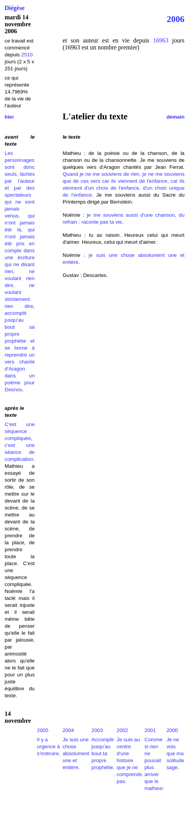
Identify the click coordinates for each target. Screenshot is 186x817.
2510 (27, 55)
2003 (97, 730)
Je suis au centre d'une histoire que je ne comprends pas (129, 760)
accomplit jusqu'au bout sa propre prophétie (20, 327)
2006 (175, 19)
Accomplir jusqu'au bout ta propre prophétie (102, 753)
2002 (122, 730)
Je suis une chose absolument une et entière (76, 753)
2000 (172, 730)
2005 (43, 730)
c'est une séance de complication (20, 452)
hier (9, 117)
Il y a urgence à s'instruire (48, 746)
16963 (161, 40)
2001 (150, 730)
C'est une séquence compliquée (20, 431)
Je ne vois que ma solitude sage (175, 753)
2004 (68, 730)
